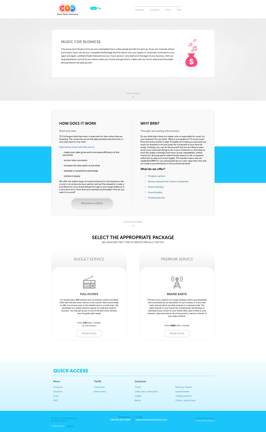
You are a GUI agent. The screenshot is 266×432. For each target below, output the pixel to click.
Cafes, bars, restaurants (146, 392)
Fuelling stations (183, 396)
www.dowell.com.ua (205, 421)
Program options (154, 176)
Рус (99, 8)
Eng (93, 8)
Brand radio (100, 392)
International (58, 426)
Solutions (154, 10)
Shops (138, 387)
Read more (89, 333)
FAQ (179, 10)
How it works (133, 93)
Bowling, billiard (183, 387)
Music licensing (154, 186)
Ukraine (70, 426)
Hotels (138, 396)
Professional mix (154, 197)
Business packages (133, 222)
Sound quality (153, 192)
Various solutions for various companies (166, 181)
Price (168, 10)
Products (139, 10)
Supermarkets (182, 392)
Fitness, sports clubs (185, 400)
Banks (138, 400)
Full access (99, 387)
